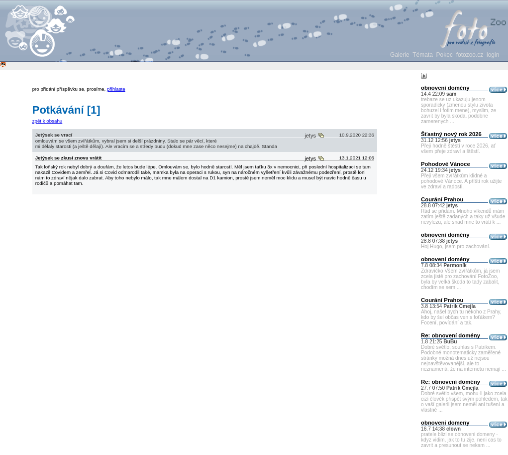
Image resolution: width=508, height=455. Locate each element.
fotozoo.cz (470, 54)
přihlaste (116, 89)
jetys (311, 158)
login (493, 54)
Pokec (444, 54)
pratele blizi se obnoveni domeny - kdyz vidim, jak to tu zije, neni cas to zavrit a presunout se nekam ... (461, 440)
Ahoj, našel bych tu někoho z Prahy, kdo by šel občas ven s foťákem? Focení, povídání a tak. (461, 317)
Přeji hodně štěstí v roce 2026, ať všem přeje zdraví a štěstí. (458, 148)
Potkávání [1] (66, 110)
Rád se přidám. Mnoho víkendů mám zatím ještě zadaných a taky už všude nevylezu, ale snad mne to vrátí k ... (463, 216)
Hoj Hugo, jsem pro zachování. (455, 246)
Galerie (399, 54)
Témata (422, 54)
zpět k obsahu (47, 121)
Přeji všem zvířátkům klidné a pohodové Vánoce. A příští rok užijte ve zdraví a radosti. (461, 181)
